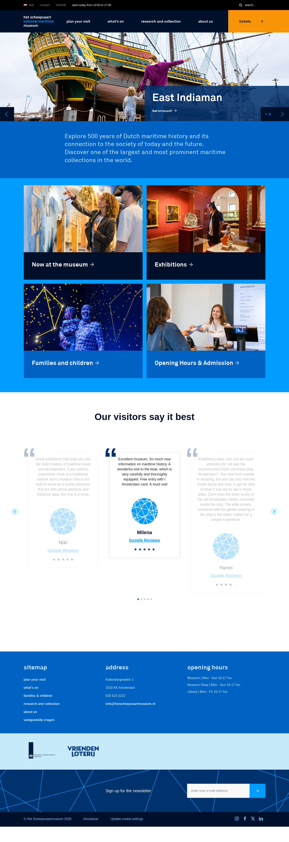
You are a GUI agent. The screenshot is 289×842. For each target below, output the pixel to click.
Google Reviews (63, 550)
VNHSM (61, 5)
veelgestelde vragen (39, 720)
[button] (14, 511)
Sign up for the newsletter (128, 791)
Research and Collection (42, 703)
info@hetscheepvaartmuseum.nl (130, 703)
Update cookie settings (127, 819)
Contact (45, 5)
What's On (31, 687)
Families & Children (38, 695)
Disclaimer (90, 819)
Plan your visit (35, 679)
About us (30, 712)
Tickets (251, 21)
